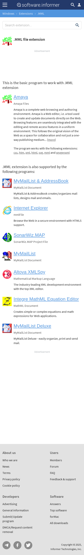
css (16, 152)
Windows (8, 13)
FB (17, 545)
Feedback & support (63, 479)
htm (21, 152)
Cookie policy (11, 485)
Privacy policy (11, 479)
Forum (54, 466)
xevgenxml (63, 152)
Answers (55, 504)
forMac (54, 516)
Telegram (6, 545)
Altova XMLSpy (29, 272)
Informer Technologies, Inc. (66, 549)
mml (47, 152)
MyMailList (24, 253)
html (34, 152)
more (51, 140)
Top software (58, 510)
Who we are (9, 460)
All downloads (59, 523)
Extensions (26, 13)
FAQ (52, 473)
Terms (6, 473)
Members (56, 460)
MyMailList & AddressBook (41, 180)
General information (15, 510)
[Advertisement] (42, 64)
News (5, 466)
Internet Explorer (31, 208)
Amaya (21, 97)
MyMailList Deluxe (32, 326)
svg (41, 152)
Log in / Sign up (79, 4)
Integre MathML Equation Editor (46, 299)
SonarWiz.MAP (29, 235)
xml (27, 152)
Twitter (28, 545)
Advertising (9, 504)
